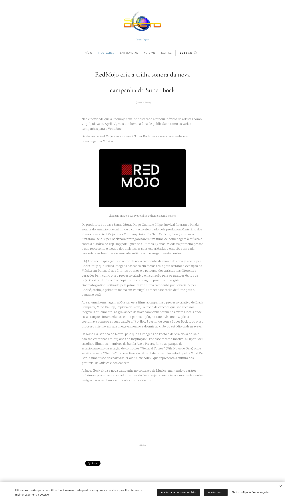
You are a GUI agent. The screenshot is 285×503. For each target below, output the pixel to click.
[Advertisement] (142, 413)
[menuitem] (85, 53)
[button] (195, 53)
